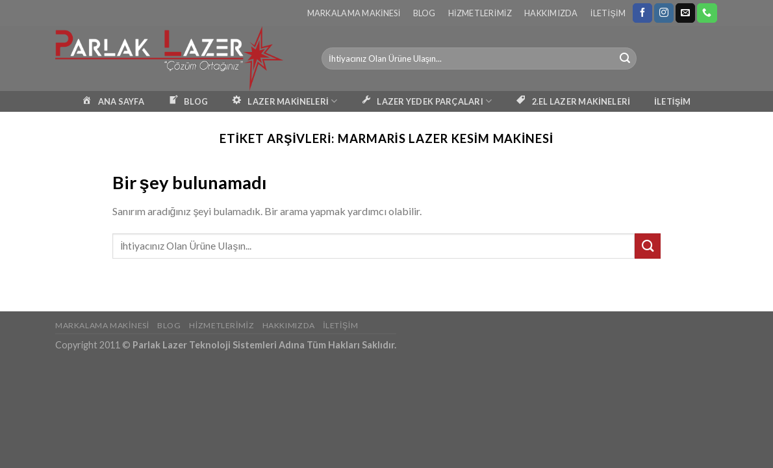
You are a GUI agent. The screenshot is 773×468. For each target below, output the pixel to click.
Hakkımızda (551, 13)
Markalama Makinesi (354, 13)
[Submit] (625, 58)
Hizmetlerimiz (480, 13)
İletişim (608, 13)
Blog (424, 13)
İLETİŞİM (672, 101)
